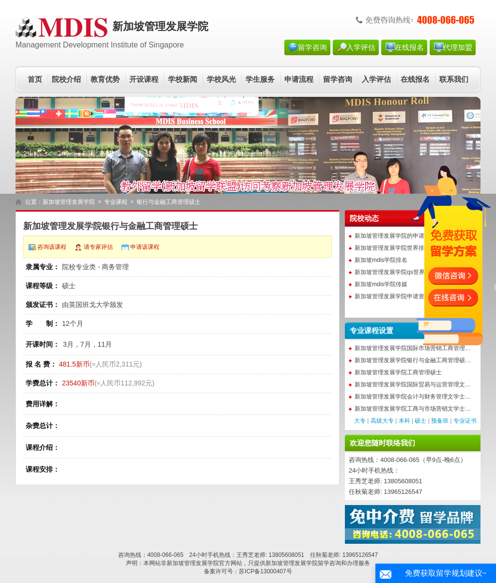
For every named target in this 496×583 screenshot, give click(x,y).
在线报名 (409, 47)
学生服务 (260, 79)
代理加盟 (457, 47)
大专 (360, 420)
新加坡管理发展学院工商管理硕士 (398, 372)
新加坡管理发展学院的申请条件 (395, 235)
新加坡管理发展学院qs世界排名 (395, 272)
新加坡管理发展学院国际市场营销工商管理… (413, 348)
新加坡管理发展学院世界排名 (392, 248)
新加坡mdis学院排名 (381, 260)
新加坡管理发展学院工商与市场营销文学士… (413, 408)
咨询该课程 (51, 247)
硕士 (420, 420)
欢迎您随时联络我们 (382, 443)
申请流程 (298, 79)
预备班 (440, 420)
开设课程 (143, 79)
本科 (404, 420)
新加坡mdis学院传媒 (381, 284)
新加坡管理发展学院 (69, 202)
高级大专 (382, 420)
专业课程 (115, 202)
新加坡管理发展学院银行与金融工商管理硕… (413, 360)
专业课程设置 (371, 331)
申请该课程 (144, 247)
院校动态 (364, 218)
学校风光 (221, 79)
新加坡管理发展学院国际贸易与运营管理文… (413, 384)
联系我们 (453, 79)
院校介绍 (66, 79)
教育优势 (105, 79)
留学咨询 (312, 47)
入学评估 (360, 47)
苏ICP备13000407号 (265, 571)
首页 (35, 79)
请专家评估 (98, 247)
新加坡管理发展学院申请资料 (392, 296)
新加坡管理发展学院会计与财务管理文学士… (413, 396)
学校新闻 (182, 79)
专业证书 (465, 420)
